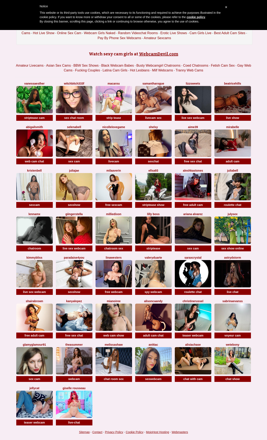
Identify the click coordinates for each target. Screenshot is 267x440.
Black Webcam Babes (117, 65)
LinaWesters (114, 257)
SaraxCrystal (193, 257)
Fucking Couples (87, 70)
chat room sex (114, 379)
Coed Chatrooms (195, 65)
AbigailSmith (34, 127)
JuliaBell (232, 170)
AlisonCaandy (153, 301)
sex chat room (74, 118)
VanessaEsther (34, 83)
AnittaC (153, 344)
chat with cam (193, 379)
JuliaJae (74, 170)
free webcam (114, 292)
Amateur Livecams (30, 65)
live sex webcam (192, 118)
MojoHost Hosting (157, 432)
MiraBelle (232, 127)
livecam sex (153, 118)
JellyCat (34, 388)
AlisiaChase (193, 344)
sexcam (34, 205)
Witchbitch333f (74, 83)
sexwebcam (153, 379)
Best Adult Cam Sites (229, 33)
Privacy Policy (114, 432)
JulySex (232, 214)
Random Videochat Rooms (138, 33)
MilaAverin (113, 170)
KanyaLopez (74, 301)
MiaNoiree (114, 301)
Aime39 (193, 127)
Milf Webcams (162, 70)
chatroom (34, 248)
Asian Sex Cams (58, 65)
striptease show (153, 205)
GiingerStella (74, 214)
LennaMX (34, 214)
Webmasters (180, 432)
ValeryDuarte (153, 257)
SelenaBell (74, 127)
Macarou (114, 83)
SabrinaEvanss (232, 301)
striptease (153, 248)
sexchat (153, 161)
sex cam (74, 161)
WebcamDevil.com (158, 53)
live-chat (74, 422)
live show (232, 118)
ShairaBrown (34, 301)
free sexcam (113, 205)
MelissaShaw (114, 344)
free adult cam (193, 205)
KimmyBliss (34, 257)
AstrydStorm (232, 257)
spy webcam (153, 292)
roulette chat (232, 205)
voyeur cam (232, 335)
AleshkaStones (193, 170)
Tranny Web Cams (189, 70)
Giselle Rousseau (74, 388)
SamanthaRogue (153, 83)
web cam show (113, 335)
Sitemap (84, 432)
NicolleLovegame (113, 127)
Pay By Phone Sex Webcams (119, 38)
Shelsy (153, 127)
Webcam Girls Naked (99, 33)
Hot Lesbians (139, 70)
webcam (74, 379)
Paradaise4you (74, 257)
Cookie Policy (135, 432)
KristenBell (34, 170)
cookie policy (196, 17)
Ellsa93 (153, 170)
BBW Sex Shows (86, 65)
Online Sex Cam (69, 33)
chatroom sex (113, 248)
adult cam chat (153, 335)
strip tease (113, 118)
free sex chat (193, 161)
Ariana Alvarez (193, 214)
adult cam (232, 161)
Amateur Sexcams (157, 38)
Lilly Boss (153, 214)
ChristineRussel (193, 301)
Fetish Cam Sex (223, 65)
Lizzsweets (193, 83)
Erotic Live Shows (173, 33)
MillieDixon (113, 214)
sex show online (232, 248)
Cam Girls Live (200, 33)
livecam (113, 161)
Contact (97, 432)
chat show (232, 379)
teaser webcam (193, 335)
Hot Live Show (43, 33)
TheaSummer (74, 344)
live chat (232, 292)
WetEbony (232, 344)
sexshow (74, 205)
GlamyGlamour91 (34, 344)
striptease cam (34, 118)
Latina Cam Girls (115, 70)
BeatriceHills (232, 83)
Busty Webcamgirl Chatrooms (158, 65)
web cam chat (34, 161)
